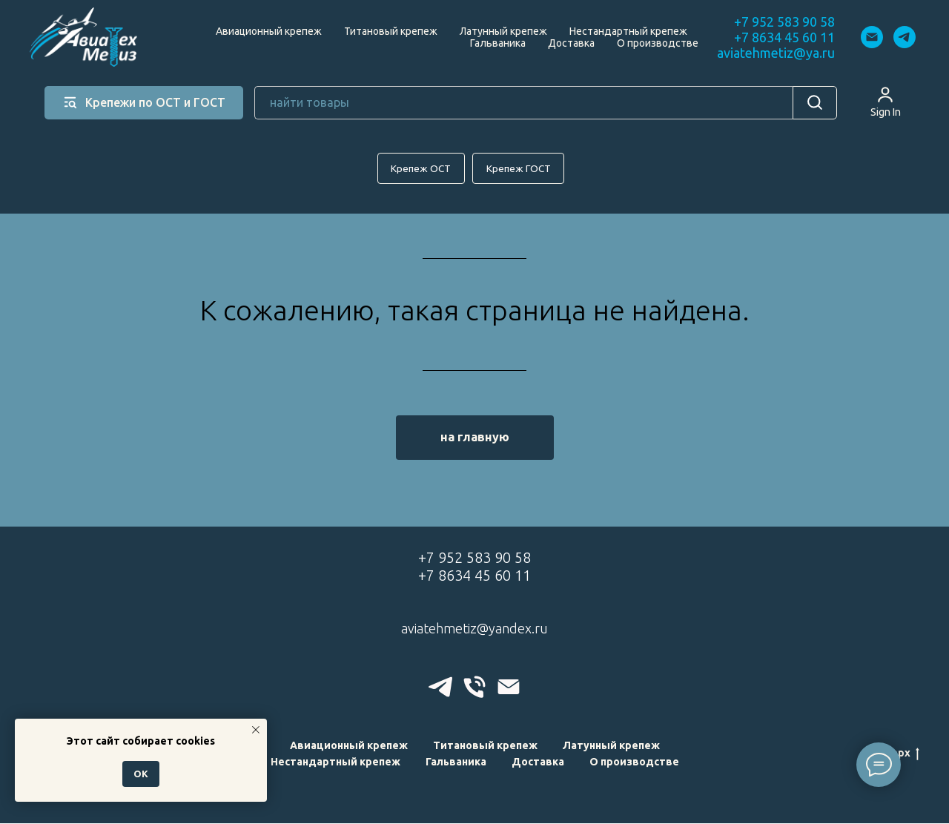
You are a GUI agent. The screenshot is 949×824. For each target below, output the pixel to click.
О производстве (657, 43)
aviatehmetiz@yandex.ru (474, 629)
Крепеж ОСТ (420, 168)
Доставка (571, 43)
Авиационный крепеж (269, 31)
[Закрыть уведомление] (255, 729)
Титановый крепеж (390, 31)
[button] (885, 101)
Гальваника (498, 43)
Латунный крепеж (503, 31)
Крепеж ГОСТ (519, 168)
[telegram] (904, 37)
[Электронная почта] (872, 37)
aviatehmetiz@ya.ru (776, 52)
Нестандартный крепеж (628, 31)
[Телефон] (474, 687)
